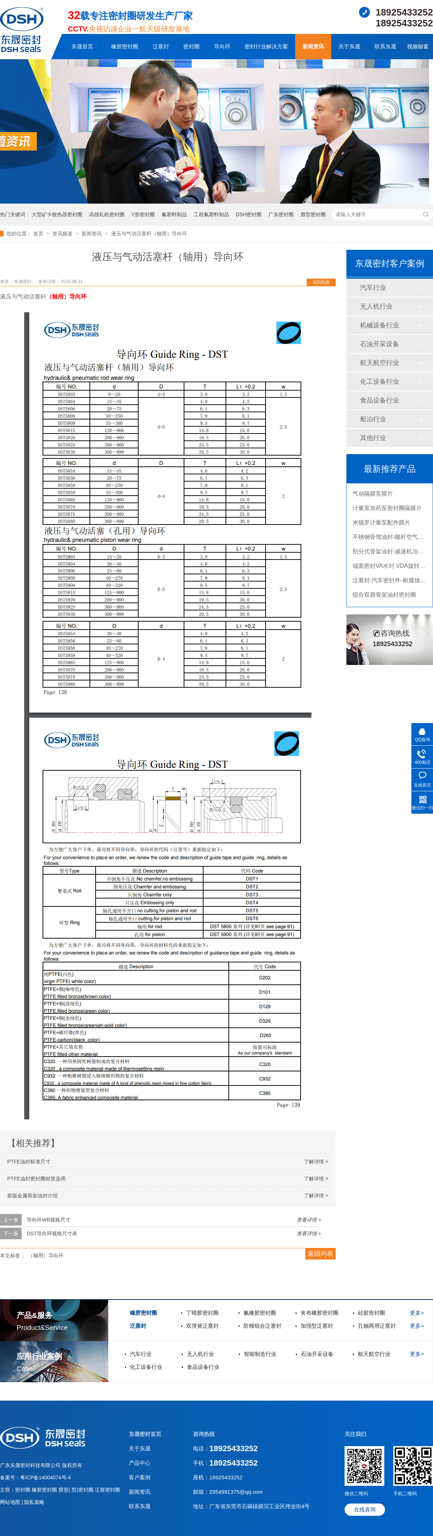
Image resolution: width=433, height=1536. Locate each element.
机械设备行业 (379, 325)
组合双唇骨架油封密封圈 (384, 598)
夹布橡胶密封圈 (319, 1313)
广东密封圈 (281, 214)
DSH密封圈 (249, 214)
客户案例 (139, 1477)
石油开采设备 (379, 344)
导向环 (222, 46)
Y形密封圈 (143, 214)
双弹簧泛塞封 (202, 1326)
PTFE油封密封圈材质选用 (36, 1179)
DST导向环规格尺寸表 (52, 1233)
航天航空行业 (379, 362)
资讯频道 (63, 233)
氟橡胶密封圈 (260, 1313)
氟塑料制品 (174, 214)
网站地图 (11, 1502)
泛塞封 (161, 46)
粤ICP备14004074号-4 (45, 1477)
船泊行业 (373, 419)
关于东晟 (349, 46)
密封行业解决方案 (266, 46)
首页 (39, 233)
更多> (417, 1313)
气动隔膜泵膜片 (373, 496)
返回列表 (321, 282)
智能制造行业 (260, 1354)
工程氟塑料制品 (211, 214)
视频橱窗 (418, 46)
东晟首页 (82, 46)
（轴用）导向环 (66, 296)
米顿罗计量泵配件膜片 (381, 525)
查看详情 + (309, 1220)
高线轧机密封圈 (106, 214)
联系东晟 (385, 46)
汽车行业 (373, 287)
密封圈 (191, 46)
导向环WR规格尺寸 (48, 1220)
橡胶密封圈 (124, 46)
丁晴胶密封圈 (202, 1313)
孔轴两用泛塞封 (377, 1326)
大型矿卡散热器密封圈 (57, 214)
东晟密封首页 (145, 1434)
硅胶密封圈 (371, 1313)
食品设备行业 (379, 400)
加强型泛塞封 (317, 1326)
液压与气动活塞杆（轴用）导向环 (149, 233)
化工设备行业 (379, 381)
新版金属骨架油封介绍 (32, 1195)
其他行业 (373, 437)
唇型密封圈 (313, 214)
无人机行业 (376, 306)
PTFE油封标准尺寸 (29, 1162)
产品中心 (139, 1463)
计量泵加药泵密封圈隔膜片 (387, 511)
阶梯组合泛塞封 (262, 1326)
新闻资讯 (313, 46)
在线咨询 (365, 1509)
